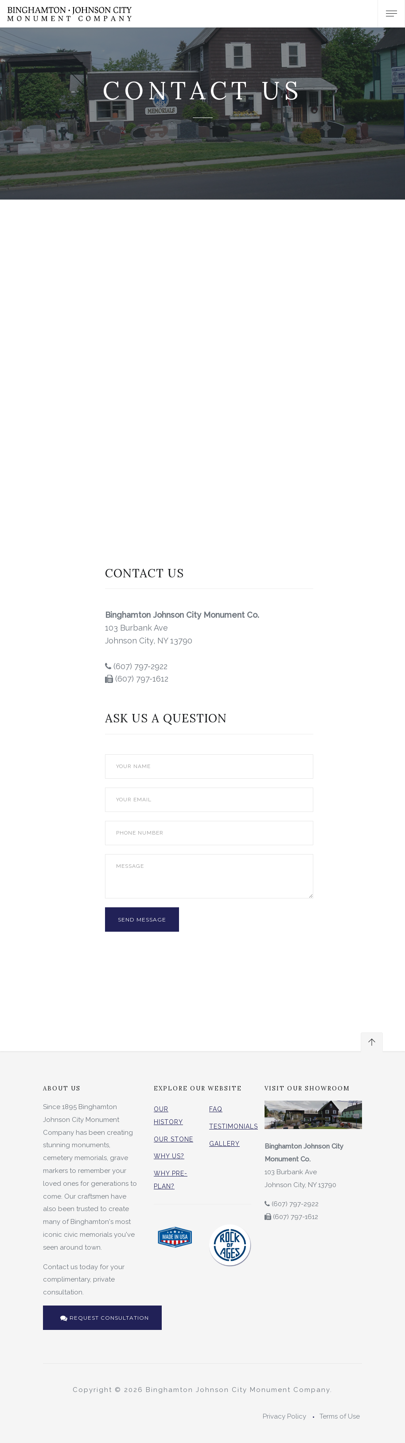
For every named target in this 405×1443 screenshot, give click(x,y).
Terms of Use (339, 1416)
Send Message (142, 919)
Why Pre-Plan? (170, 1180)
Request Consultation (104, 1317)
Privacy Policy (284, 1416)
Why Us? (169, 1156)
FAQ (215, 1109)
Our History (168, 1115)
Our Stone (173, 1139)
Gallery (224, 1143)
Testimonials (233, 1126)
